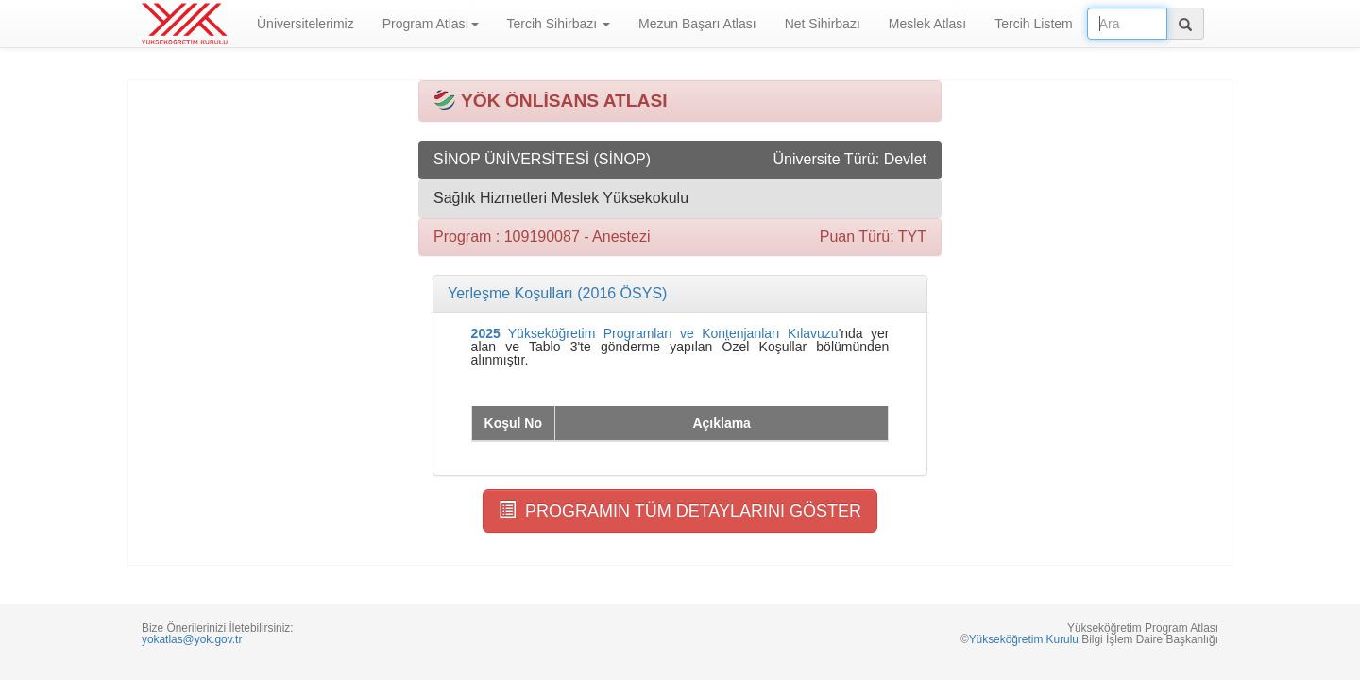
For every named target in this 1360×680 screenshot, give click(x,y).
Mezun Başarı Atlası (697, 23)
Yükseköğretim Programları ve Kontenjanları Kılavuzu (655, 333)
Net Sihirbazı (822, 23)
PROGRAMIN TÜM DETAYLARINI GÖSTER (680, 510)
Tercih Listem (1033, 23)
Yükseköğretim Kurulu (1024, 639)
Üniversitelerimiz (305, 23)
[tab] (680, 294)
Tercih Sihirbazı (559, 23)
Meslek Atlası (927, 23)
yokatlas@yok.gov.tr (192, 639)
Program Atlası (430, 23)
